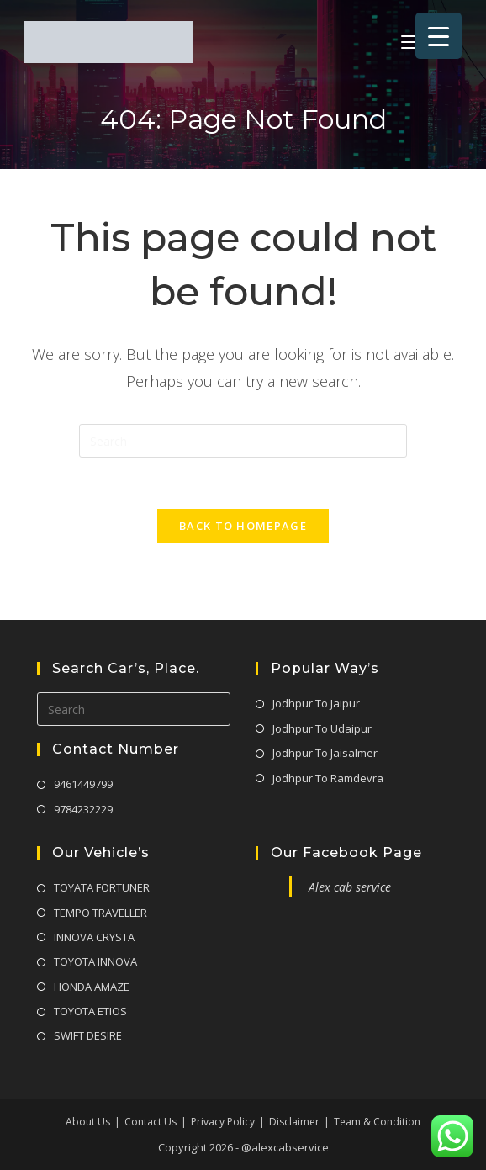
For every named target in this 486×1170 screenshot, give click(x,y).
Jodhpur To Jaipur (316, 703)
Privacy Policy (223, 1121)
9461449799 (83, 783)
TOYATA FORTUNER (102, 887)
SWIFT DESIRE (88, 1035)
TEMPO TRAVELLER (100, 912)
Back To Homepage (243, 525)
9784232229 (83, 809)
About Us (88, 1121)
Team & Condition (377, 1121)
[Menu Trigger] (438, 36)
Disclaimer (294, 1121)
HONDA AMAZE (91, 986)
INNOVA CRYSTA (94, 937)
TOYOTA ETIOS (90, 1011)
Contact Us (150, 1121)
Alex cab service (350, 887)
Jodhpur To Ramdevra (327, 778)
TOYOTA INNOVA (95, 961)
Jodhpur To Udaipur (322, 728)
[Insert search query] (243, 441)
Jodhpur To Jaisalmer (325, 752)
